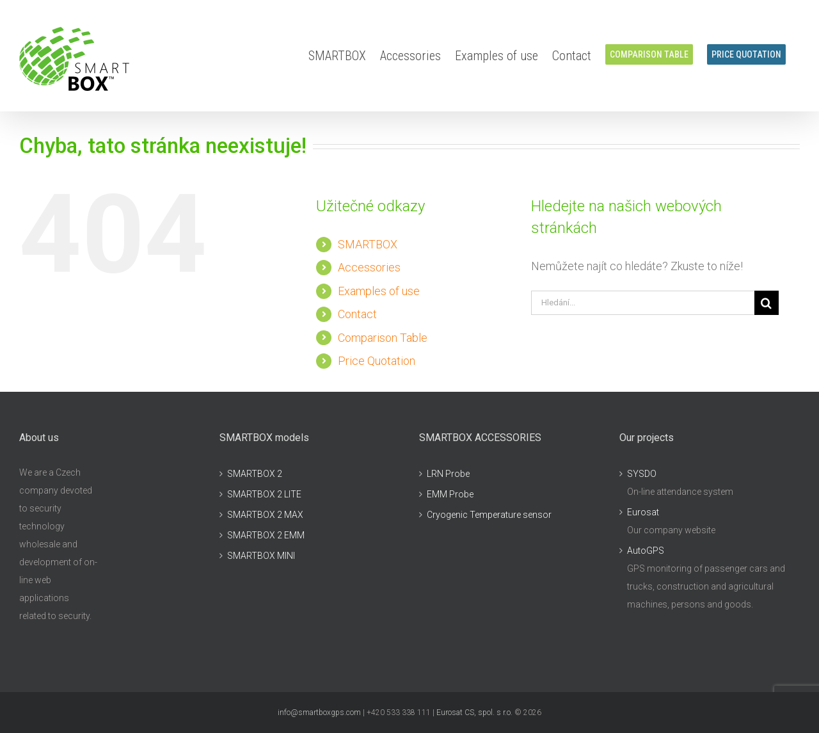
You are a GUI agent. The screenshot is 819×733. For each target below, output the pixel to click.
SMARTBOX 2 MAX (265, 515)
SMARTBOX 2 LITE (264, 494)
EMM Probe (450, 494)
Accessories (369, 267)
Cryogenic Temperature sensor (489, 515)
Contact (357, 314)
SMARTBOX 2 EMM (266, 535)
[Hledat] (766, 303)
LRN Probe (448, 474)
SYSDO (641, 474)
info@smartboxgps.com (319, 712)
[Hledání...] (642, 303)
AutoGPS (645, 550)
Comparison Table (382, 337)
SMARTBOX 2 (254, 474)
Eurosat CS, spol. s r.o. (474, 712)
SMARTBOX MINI (261, 556)
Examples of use (379, 291)
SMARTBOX (367, 244)
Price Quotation (376, 360)
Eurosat (643, 512)
